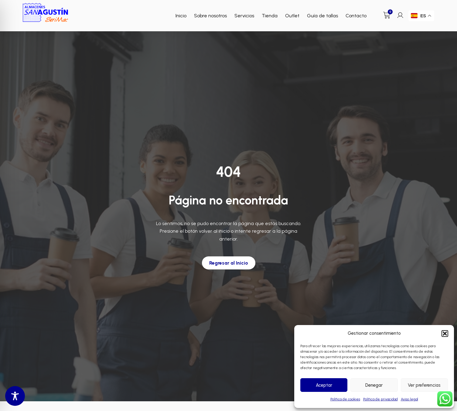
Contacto (356, 16)
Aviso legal (409, 399)
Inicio (181, 16)
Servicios (244, 16)
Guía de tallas (322, 16)
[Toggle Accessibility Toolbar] (15, 395)
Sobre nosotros (210, 16)
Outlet (292, 16)
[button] (445, 334)
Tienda (270, 16)
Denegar (374, 385)
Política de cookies (345, 399)
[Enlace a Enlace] (45, 12)
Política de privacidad (380, 399)
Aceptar (324, 385)
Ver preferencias (424, 385)
